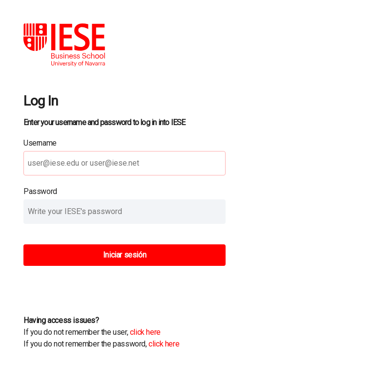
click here (145, 332)
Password (40, 191)
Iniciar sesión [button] (124, 255)
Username (40, 143)
